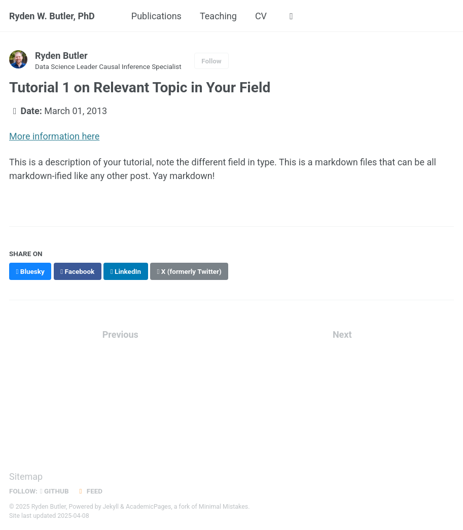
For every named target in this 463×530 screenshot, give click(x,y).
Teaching (218, 16)
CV (261, 16)
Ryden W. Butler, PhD (52, 16)
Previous (120, 334)
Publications (156, 16)
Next (342, 334)
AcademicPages (148, 506)
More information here (54, 136)
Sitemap (26, 476)
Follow (211, 61)
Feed (90, 491)
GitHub (54, 491)
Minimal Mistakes (223, 506)
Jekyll (111, 506)
